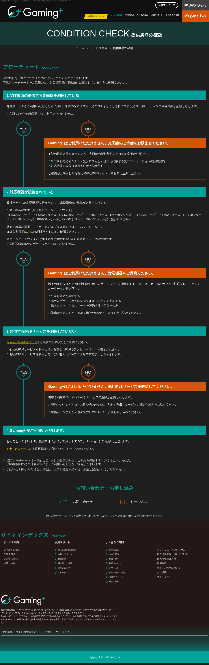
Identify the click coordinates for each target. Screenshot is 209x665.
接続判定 (62, 559)
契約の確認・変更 (117, 572)
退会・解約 (114, 581)
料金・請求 (114, 559)
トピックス (63, 572)
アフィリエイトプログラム (171, 549)
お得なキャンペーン (95, 16)
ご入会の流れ (142, 15)
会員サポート (157, 15)
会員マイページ (166, 5)
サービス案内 (116, 15)
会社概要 (162, 572)
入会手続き (114, 554)
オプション (114, 568)
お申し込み (195, 16)
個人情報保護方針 (166, 558)
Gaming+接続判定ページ (23, 342)
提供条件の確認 (11, 549)
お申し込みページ (18, 448)
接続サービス (115, 563)
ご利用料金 (129, 15)
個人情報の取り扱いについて (172, 554)
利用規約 (162, 563)
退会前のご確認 (65, 563)
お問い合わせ (195, 5)
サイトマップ (164, 577)
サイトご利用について (169, 568)
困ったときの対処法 (67, 550)
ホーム (80, 48)
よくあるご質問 (172, 15)
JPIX (30, 231)
